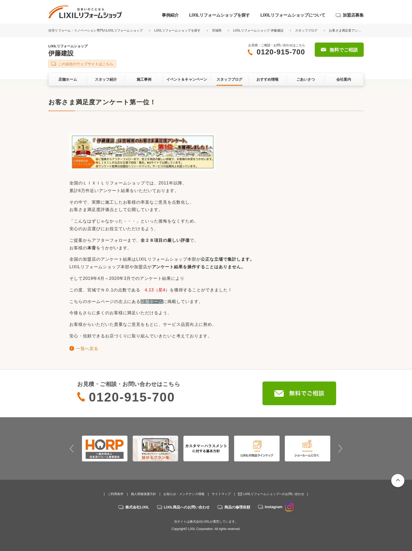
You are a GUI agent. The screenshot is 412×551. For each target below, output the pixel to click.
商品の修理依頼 (237, 507)
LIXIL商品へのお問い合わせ (187, 507)
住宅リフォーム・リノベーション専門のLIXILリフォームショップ (96, 30)
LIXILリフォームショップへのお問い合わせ (273, 494)
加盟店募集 (353, 15)
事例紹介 (170, 15)
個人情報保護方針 (143, 494)
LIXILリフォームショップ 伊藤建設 (258, 30)
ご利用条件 (115, 494)
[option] (104, 448)
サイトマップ (221, 494)
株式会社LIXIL (137, 507)
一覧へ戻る (87, 348)
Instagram (279, 507)
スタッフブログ (306, 30)
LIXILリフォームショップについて (292, 15)
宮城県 (217, 30)
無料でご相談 (343, 50)
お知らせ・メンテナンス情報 (183, 494)
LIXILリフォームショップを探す (219, 15)
